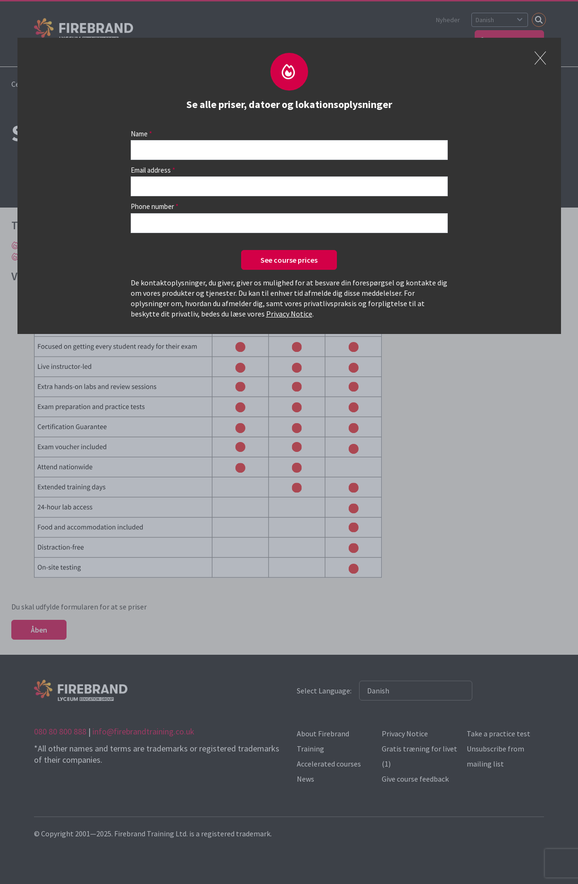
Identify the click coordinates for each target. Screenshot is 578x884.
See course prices (289, 260)
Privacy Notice (289, 313)
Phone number (152, 206)
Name (139, 133)
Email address (151, 170)
